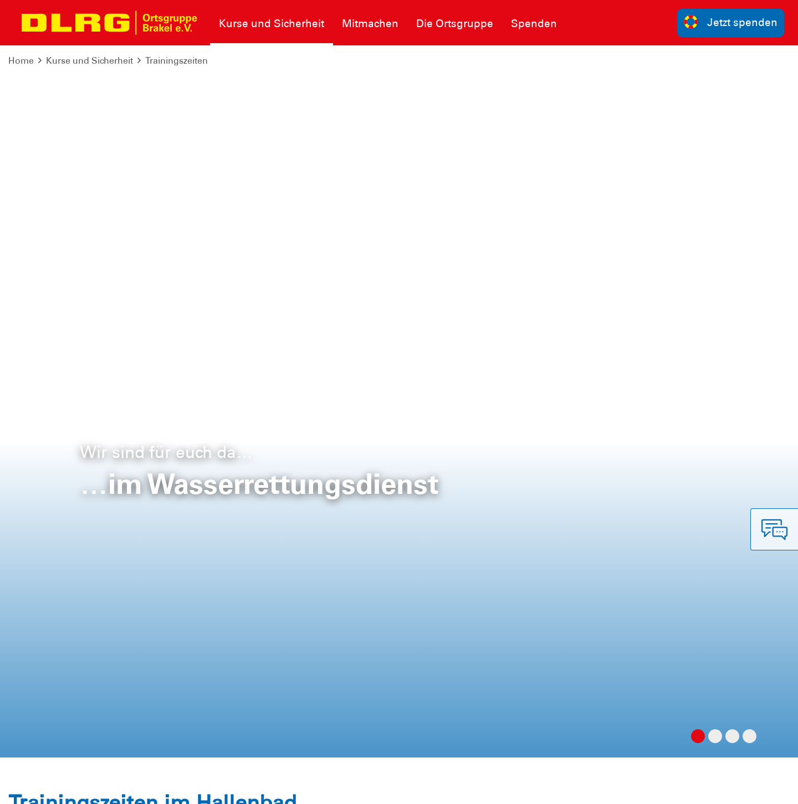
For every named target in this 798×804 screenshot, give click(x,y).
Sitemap (146, 787)
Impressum (36, 787)
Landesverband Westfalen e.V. (587, 787)
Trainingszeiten (176, 60)
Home (21, 60)
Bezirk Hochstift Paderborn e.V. (721, 787)
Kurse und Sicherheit (89, 60)
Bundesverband (482, 787)
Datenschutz (94, 787)
